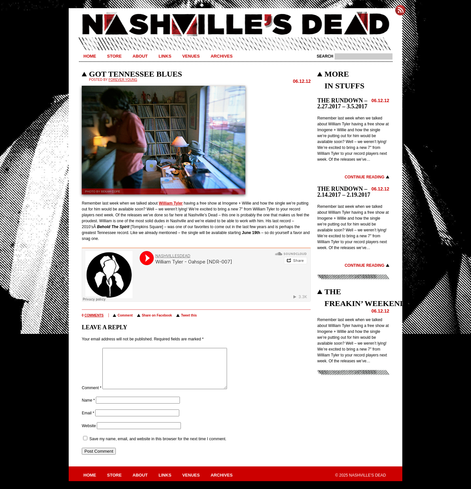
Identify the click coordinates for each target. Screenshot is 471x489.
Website (89, 433)
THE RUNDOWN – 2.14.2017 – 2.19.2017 (343, 192)
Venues (191, 56)
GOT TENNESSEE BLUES (135, 74)
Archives (222, 56)
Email (88, 421)
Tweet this (189, 315)
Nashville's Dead (235, 24)
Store (114, 56)
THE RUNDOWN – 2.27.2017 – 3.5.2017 (342, 103)
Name (88, 408)
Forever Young (123, 80)
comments (93, 315)
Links (165, 56)
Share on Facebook (157, 315)
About (140, 56)
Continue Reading (364, 177)
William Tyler (171, 203)
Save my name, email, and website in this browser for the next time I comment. (157, 446)
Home (89, 56)
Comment (124, 315)
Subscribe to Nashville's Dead (400, 10)
